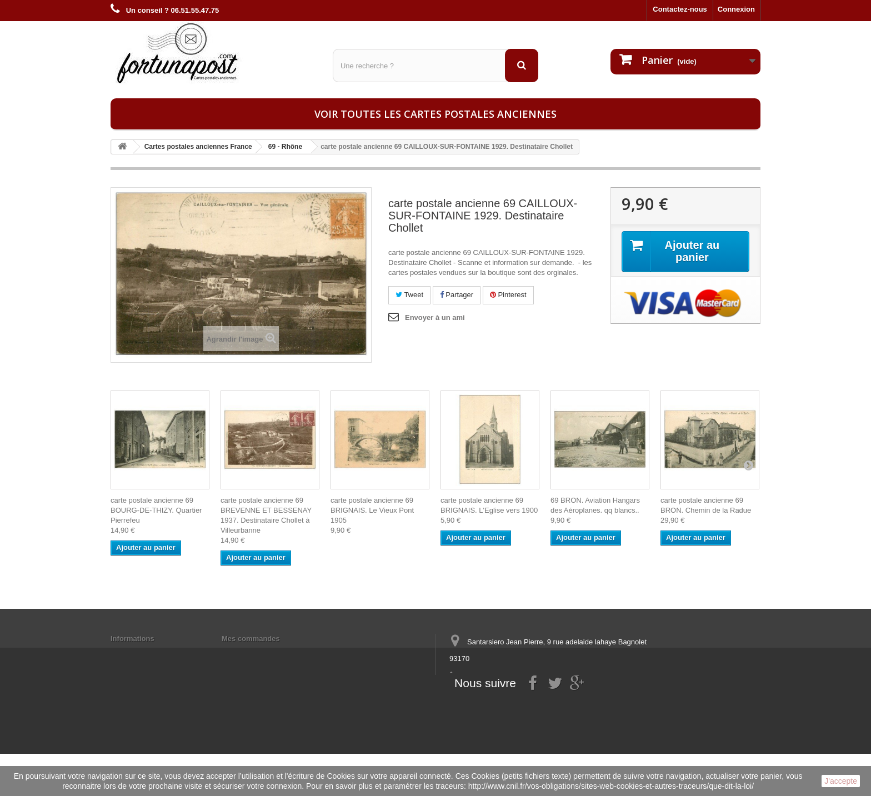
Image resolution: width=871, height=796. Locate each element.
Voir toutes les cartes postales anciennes (435, 114)
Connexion (736, 9)
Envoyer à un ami (435, 317)
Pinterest (508, 295)
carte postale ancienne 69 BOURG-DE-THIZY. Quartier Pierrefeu (156, 510)
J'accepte (840, 781)
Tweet (409, 295)
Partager (456, 295)
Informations (132, 638)
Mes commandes (251, 638)
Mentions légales (140, 653)
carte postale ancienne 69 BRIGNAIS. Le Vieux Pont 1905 (372, 510)
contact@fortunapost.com (535, 699)
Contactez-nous (680, 9)
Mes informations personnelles (275, 653)
